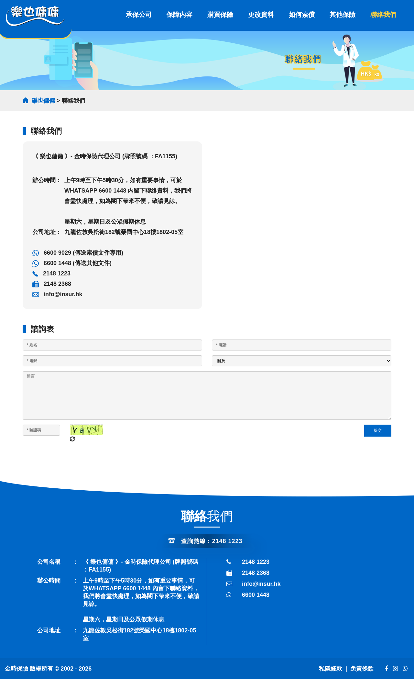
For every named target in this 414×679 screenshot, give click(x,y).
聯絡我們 (383, 14)
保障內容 (179, 14)
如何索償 (302, 14)
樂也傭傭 (43, 100)
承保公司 (139, 14)
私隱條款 (330, 668)
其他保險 (342, 14)
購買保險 (220, 14)
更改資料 (261, 14)
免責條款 (362, 668)
